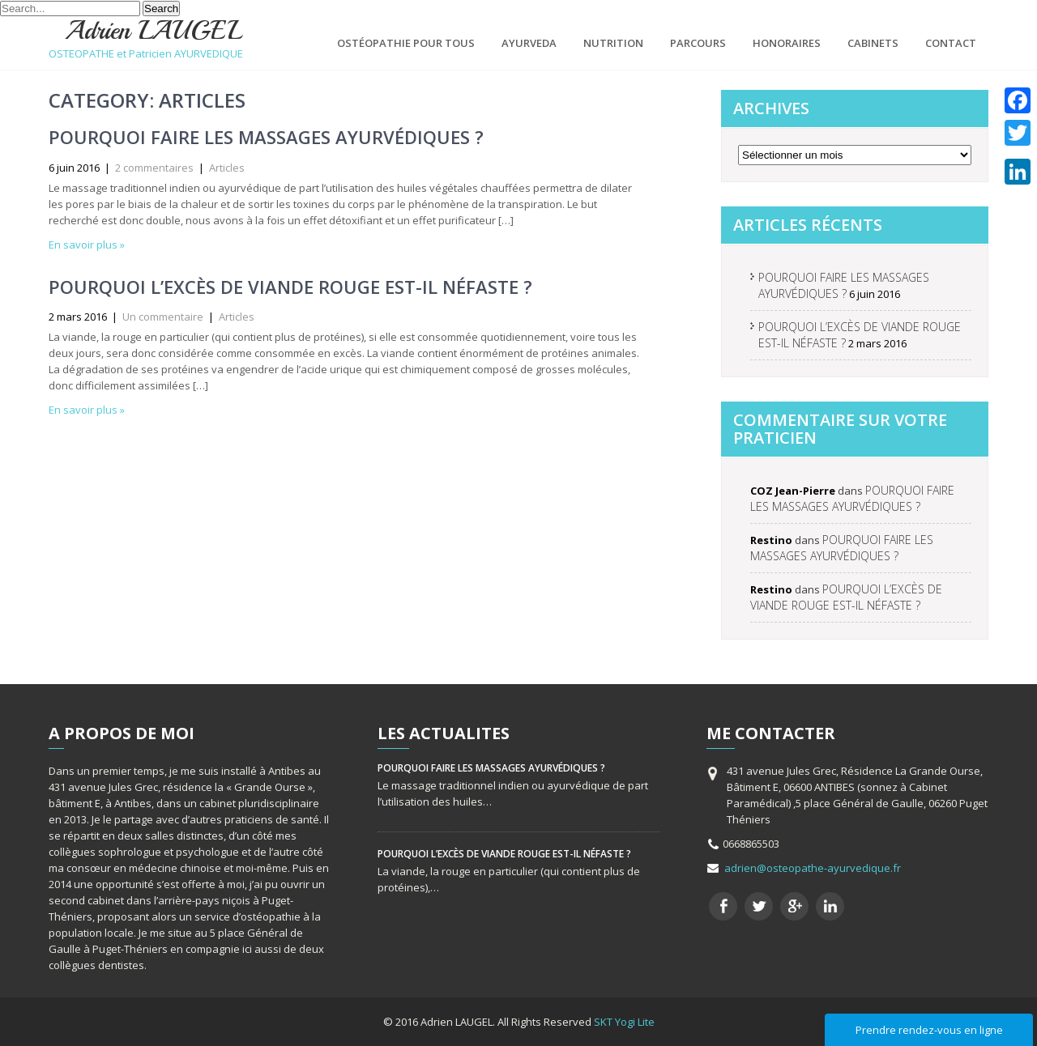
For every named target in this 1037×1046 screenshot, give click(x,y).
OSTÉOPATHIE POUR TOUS (406, 43)
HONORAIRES (787, 43)
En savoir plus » (87, 244)
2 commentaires (154, 167)
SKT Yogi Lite (624, 1021)
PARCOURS (698, 43)
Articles (227, 167)
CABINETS (872, 43)
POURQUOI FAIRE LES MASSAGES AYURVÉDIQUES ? (266, 137)
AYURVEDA (529, 43)
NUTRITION (613, 43)
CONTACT (950, 43)
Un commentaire (162, 316)
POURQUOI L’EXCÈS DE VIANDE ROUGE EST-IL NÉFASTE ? (290, 286)
